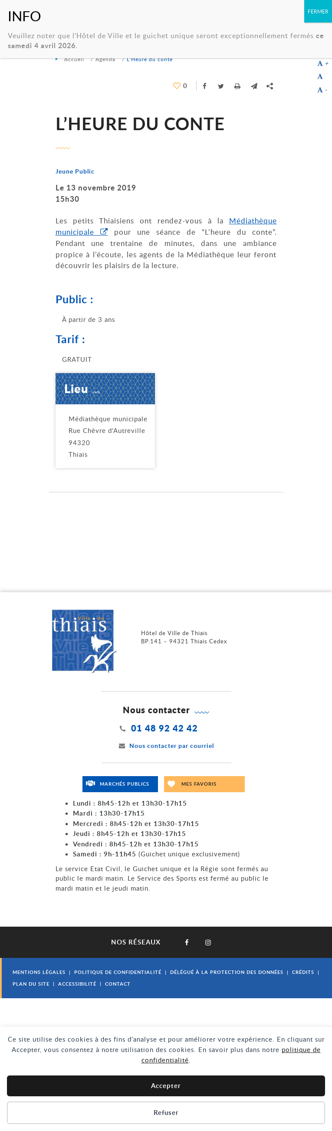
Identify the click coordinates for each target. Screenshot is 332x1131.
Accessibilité (77, 983)
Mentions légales (39, 972)
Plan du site (31, 983)
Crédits (303, 972)
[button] (254, 86)
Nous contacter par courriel (166, 745)
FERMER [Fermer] (318, 11)
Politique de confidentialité (117, 972)
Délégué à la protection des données (226, 972)
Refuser (166, 1112)
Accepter (166, 1085)
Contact (118, 983)
